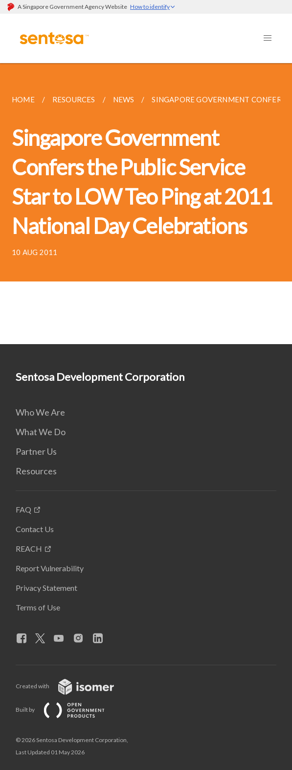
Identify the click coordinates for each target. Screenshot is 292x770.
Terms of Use (38, 607)
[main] (146, 203)
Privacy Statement (46, 587)
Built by (68, 709)
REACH (29, 548)
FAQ (23, 509)
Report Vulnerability (50, 568)
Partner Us (36, 451)
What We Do (41, 431)
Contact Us (35, 529)
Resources (36, 471)
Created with (73, 686)
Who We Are (40, 412)
